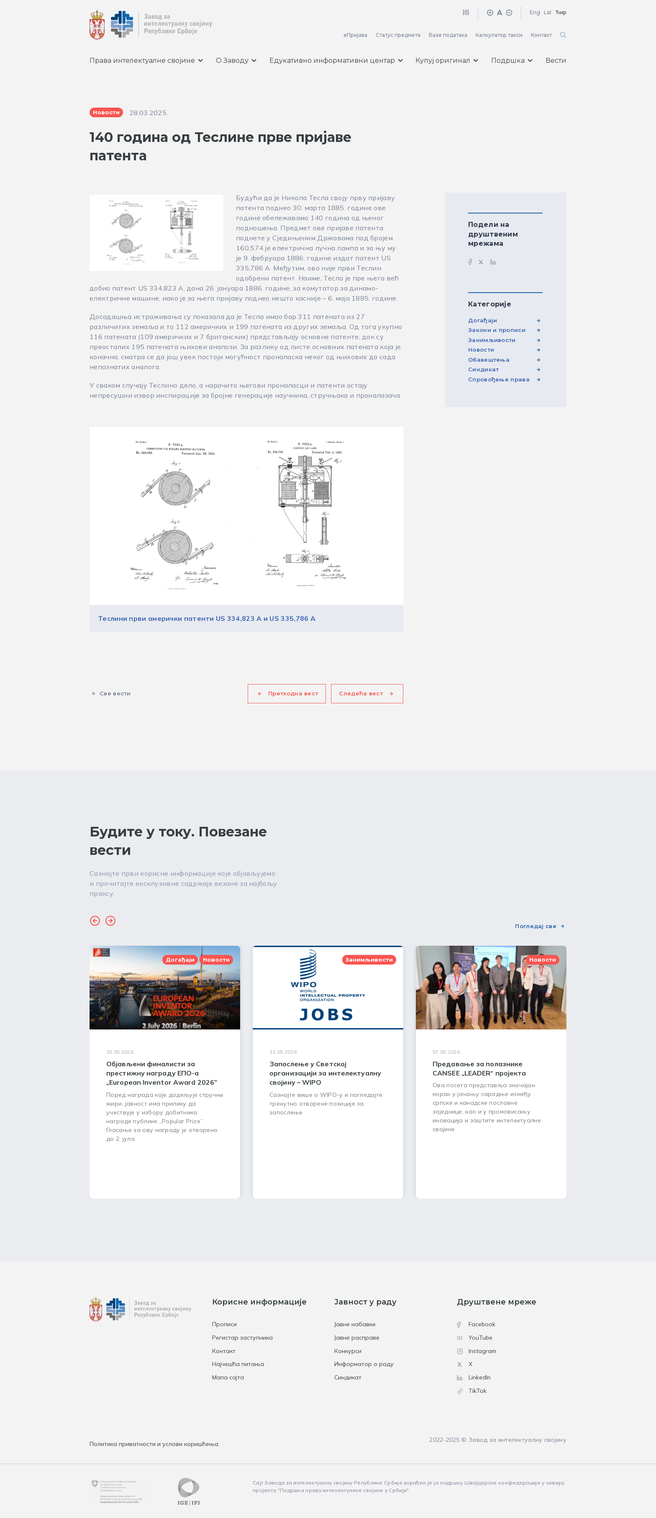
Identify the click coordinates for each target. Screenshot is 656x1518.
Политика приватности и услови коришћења (154, 1444)
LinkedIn (474, 1377)
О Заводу (236, 60)
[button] (95, 922)
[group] (165, 1072)
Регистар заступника (242, 1337)
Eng (535, 12)
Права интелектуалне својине (146, 60)
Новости (481, 349)
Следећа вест (361, 693)
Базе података (448, 35)
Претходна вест (293, 693)
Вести (556, 60)
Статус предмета (398, 35)
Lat (548, 12)
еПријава (355, 35)
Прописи (224, 1324)
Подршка (512, 60)
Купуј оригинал (446, 60)
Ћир (561, 12)
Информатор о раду (364, 1364)
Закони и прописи (496, 330)
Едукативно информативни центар (336, 60)
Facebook (476, 1324)
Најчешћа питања (238, 1364)
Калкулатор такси (499, 35)
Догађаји (482, 320)
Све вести (115, 693)
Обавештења (489, 359)
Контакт (541, 35)
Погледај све (535, 926)
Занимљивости (492, 340)
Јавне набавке (355, 1324)
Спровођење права (499, 379)
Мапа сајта (228, 1377)
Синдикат (483, 369)
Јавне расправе (356, 1337)
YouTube (474, 1337)
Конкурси (347, 1351)
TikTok (472, 1391)
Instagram (476, 1351)
